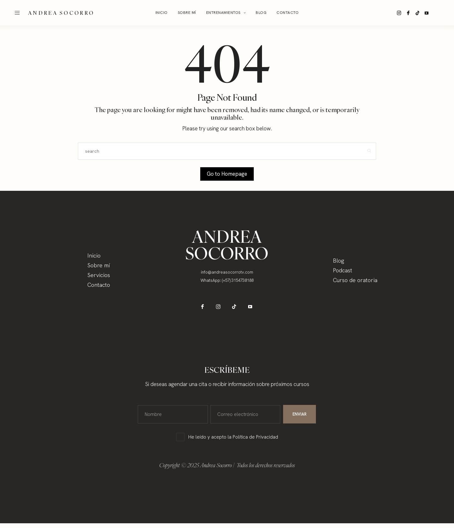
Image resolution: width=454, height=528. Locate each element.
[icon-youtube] (433, 13)
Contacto (287, 12)
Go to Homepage (227, 173)
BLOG (261, 12)
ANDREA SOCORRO (61, 13)
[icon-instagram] (400, 13)
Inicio (161, 12)
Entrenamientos (223, 12)
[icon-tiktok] (422, 13)
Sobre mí (187, 12)
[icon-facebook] (411, 13)
